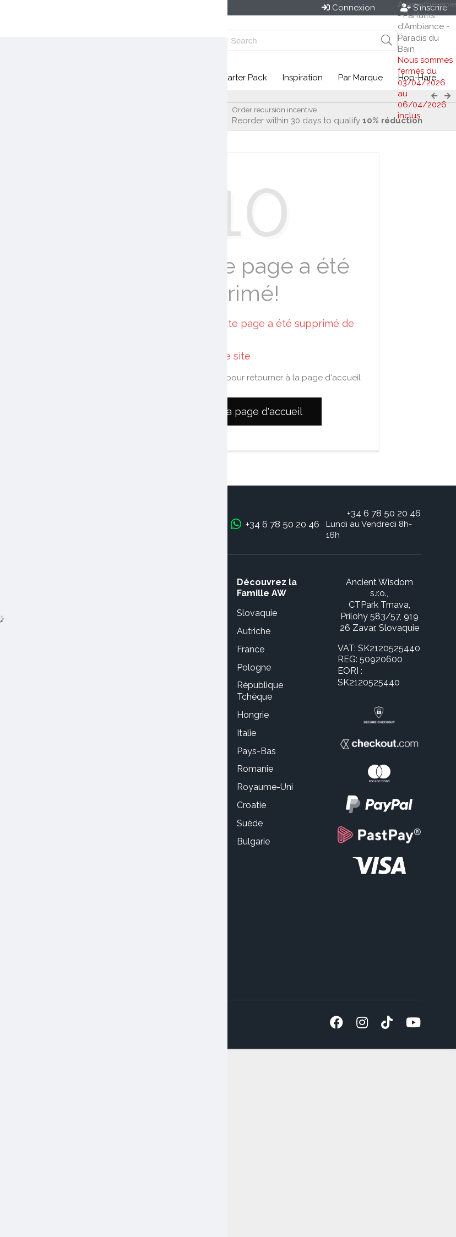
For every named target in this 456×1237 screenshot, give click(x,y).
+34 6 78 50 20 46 (384, 513)
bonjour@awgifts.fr (176, 524)
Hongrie (253, 715)
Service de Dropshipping (62, 915)
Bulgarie (253, 841)
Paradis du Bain (59, 96)
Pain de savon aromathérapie (152, 96)
